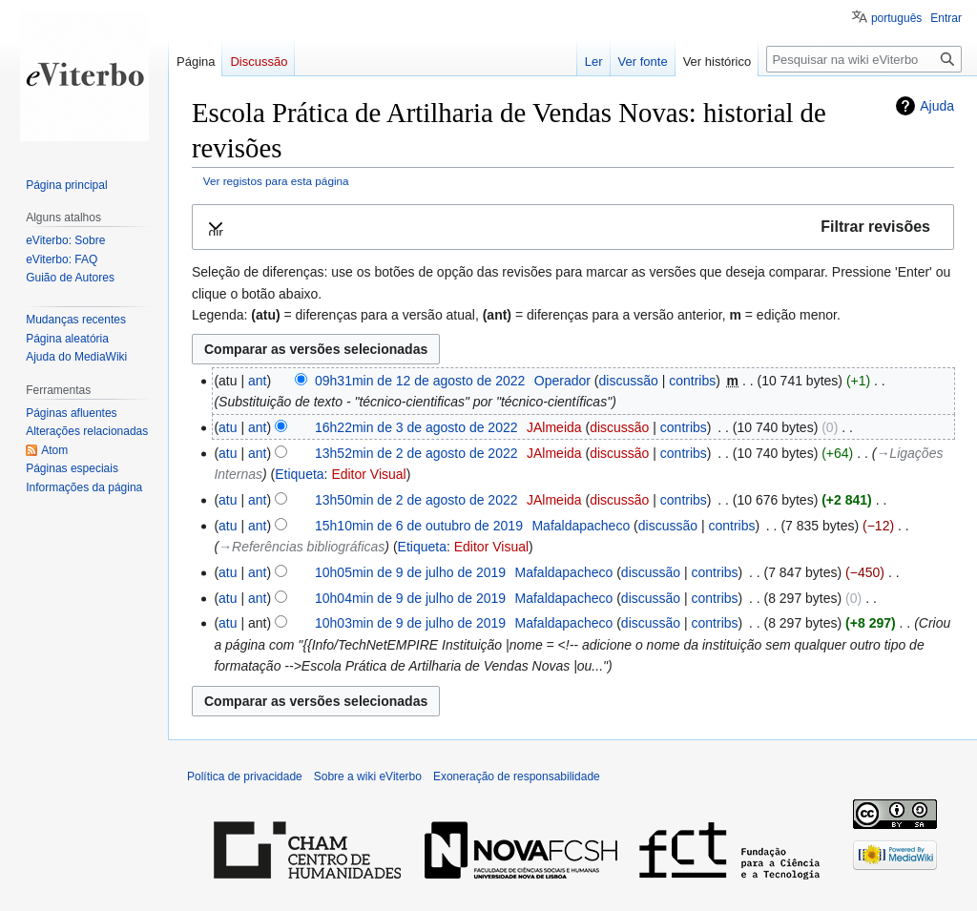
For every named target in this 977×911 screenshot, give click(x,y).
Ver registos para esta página (276, 181)
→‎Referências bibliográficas (301, 546)
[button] (573, 227)
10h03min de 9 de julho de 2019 (410, 623)
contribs (692, 380)
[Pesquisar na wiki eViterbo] (864, 59)
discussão (627, 380)
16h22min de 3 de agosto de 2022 (416, 427)
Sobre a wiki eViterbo (368, 776)
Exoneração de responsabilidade (516, 776)
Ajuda (937, 106)
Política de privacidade (244, 776)
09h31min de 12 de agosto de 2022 (420, 380)
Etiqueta (299, 474)
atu (227, 427)
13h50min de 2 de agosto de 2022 (416, 499)
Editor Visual (368, 474)
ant (257, 380)
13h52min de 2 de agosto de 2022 (416, 453)
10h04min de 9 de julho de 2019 (410, 598)
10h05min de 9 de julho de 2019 (410, 572)
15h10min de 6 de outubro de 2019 (419, 525)
